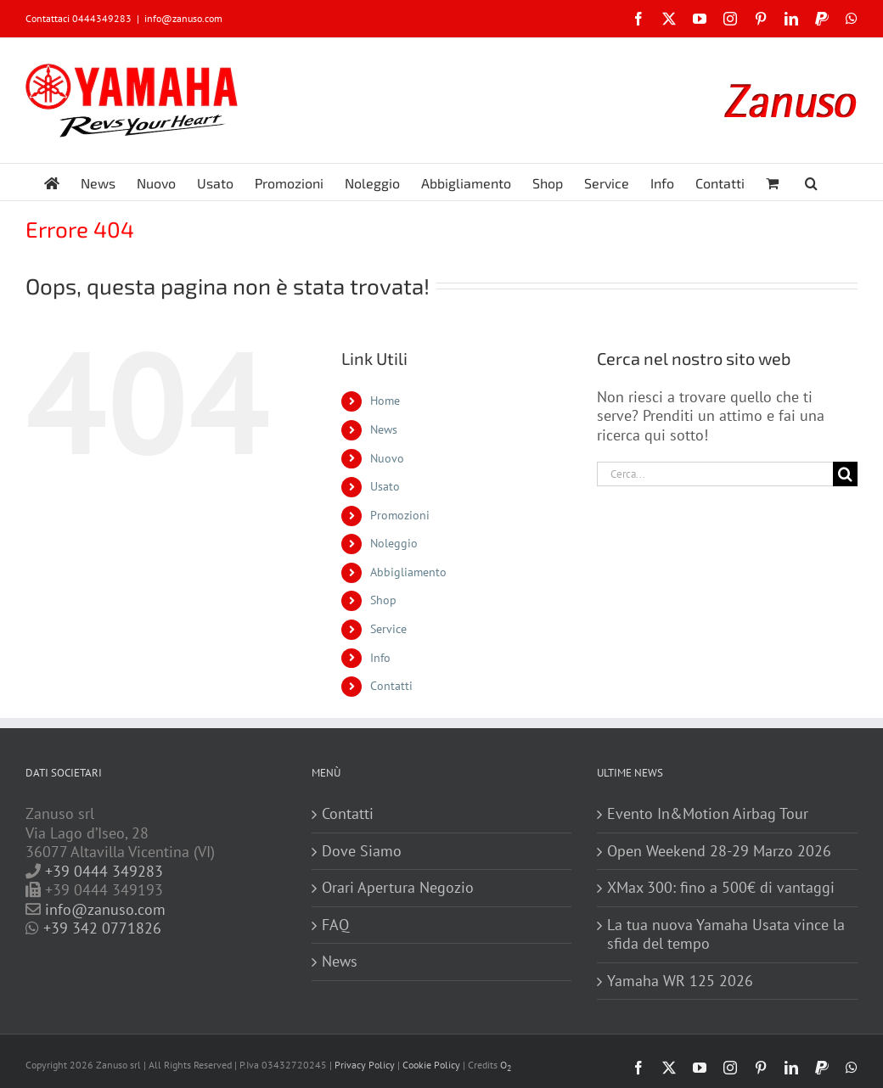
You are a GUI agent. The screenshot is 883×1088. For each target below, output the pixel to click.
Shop (383, 600)
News (383, 429)
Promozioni (400, 515)
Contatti (391, 685)
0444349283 (102, 18)
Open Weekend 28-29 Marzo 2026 (719, 851)
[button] (811, 182)
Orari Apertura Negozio (398, 887)
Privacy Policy (365, 1064)
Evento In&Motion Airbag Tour (707, 814)
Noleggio (394, 543)
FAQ (335, 925)
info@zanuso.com (183, 18)
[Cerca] (845, 474)
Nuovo (387, 458)
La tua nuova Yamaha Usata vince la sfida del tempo (726, 935)
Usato (385, 486)
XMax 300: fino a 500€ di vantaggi (721, 887)
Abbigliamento (408, 572)
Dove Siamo (362, 851)
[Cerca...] (715, 474)
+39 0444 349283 (104, 871)
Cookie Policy (431, 1064)
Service (388, 629)
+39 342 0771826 (102, 928)
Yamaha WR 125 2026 (680, 981)
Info (380, 657)
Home (385, 400)
